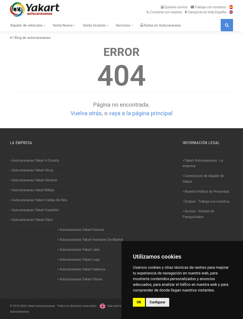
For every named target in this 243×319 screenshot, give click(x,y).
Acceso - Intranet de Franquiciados (198, 214)
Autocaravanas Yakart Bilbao (32, 190)
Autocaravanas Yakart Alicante (33, 180)
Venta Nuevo (64, 25)
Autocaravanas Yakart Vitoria (79, 279)
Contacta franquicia (186, 12)
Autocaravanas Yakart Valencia (81, 269)
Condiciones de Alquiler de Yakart (203, 178)
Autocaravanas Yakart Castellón (34, 210)
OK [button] (139, 302)
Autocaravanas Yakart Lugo (78, 259)
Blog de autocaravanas (30, 38)
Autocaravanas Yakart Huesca (80, 230)
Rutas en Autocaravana (160, 25)
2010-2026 (19, 306)
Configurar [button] (158, 302)
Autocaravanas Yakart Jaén (78, 249)
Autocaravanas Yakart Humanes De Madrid (90, 240)
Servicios (125, 25)
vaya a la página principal (141, 113)
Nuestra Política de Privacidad (206, 191)
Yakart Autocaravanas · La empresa (203, 163)
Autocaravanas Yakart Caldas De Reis (38, 200)
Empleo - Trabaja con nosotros (206, 201)
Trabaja (208, 7)
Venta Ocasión (96, 25)
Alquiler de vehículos (28, 25)
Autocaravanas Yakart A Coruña (34, 160)
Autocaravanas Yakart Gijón (31, 220)
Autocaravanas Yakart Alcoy (31, 170)
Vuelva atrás (86, 113)
